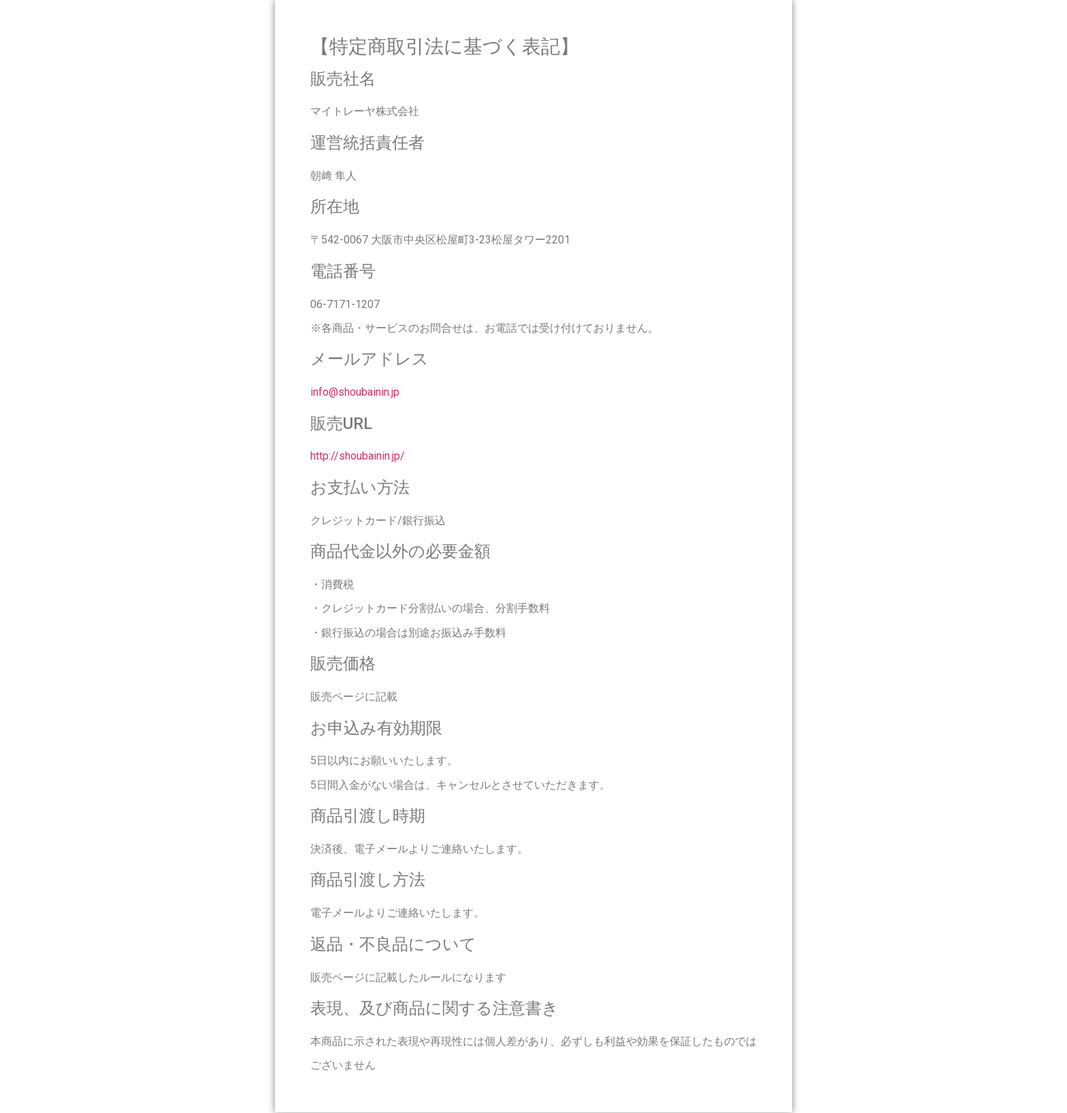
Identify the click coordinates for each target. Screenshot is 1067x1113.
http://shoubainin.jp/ (357, 455)
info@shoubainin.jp (354, 392)
